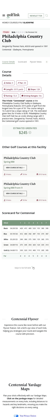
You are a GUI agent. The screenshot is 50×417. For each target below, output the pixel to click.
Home (5, 22)
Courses (13, 22)
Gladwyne (28, 22)
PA (20, 22)
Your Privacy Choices (25, 416)
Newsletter (36, 15)
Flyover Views (36, 61)
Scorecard (22, 61)
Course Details (8, 61)
